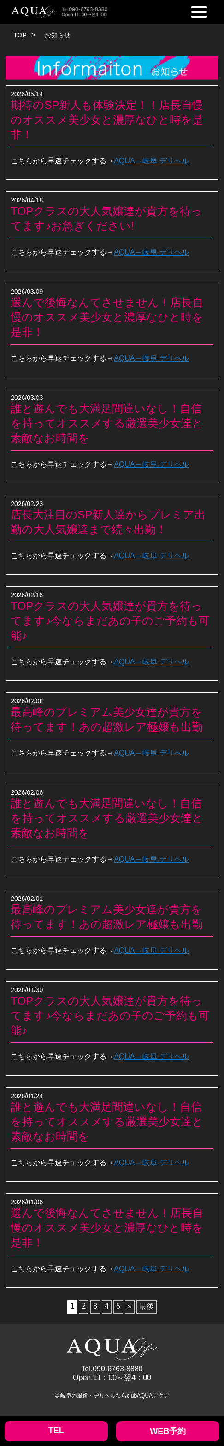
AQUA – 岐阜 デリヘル (151, 161)
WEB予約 (168, 1431)
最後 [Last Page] (146, 1306)
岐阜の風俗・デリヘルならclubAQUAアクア (114, 1395)
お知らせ (58, 35)
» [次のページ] (130, 1306)
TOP (20, 35)
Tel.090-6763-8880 (111, 1369)
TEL (56, 1430)
